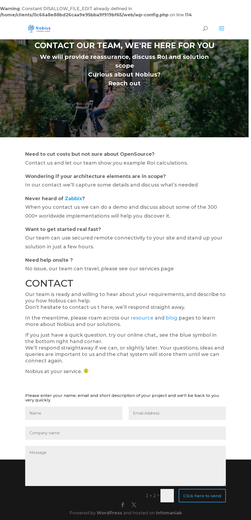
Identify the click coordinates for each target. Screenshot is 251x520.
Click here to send (202, 495)
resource (142, 318)
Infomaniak (169, 512)
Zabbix (73, 199)
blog (171, 318)
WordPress (109, 512)
